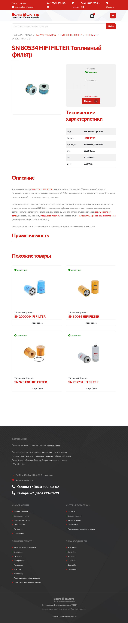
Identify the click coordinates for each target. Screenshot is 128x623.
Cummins (72, 560)
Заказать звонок (75, 520)
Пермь (65, 452)
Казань (75, 5)
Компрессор (19, 560)
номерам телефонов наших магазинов (97, 215)
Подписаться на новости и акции (82, 529)
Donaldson (72, 552)
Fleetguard (72, 569)
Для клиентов (20, 524)
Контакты (18, 529)
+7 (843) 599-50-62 (45, 487)
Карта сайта (73, 524)
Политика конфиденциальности (64, 616)
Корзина (71, 511)
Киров (27, 460)
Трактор (17, 569)
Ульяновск (41, 456)
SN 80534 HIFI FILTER (41, 189)
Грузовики (18, 556)
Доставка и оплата (22, 516)
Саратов (15, 456)
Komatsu (71, 556)
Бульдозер (18, 552)
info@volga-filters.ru (22, 7)
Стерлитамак (55, 460)
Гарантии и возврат (22, 520)
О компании (19, 533)
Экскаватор (19, 573)
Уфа (59, 452)
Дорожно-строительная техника (28, 582)
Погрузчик (18, 565)
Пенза (21, 460)
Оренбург (51, 456)
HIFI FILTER (89, 138)
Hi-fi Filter (72, 547)
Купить (91, 101)
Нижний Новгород (49, 452)
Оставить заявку (75, 516)
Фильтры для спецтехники (25, 547)
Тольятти (24, 456)
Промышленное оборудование (27, 578)
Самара (110, 5)
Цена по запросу (91, 96)
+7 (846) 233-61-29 (45, 493)
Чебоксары (36, 460)
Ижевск (32, 456)
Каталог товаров (21, 511)
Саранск (45, 460)
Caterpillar (72, 565)
